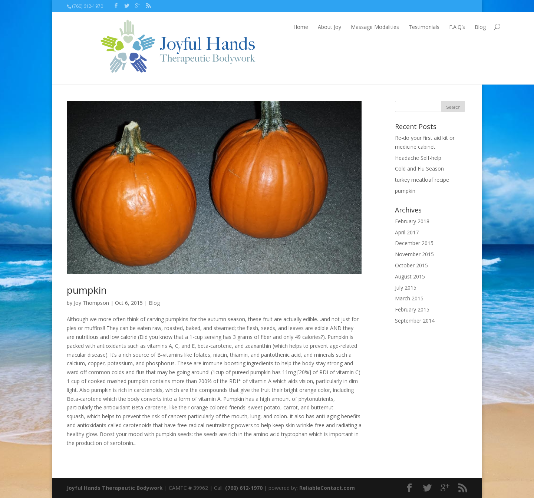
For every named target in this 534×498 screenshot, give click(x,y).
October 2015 (411, 265)
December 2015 (414, 243)
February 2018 (412, 221)
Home (267, 26)
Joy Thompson (91, 302)
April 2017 (407, 232)
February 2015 (412, 309)
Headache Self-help (418, 157)
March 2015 (409, 298)
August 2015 (410, 276)
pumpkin (87, 290)
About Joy (296, 26)
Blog (446, 26)
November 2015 (414, 254)
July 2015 (405, 287)
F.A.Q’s (424, 26)
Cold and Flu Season (419, 168)
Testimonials (390, 26)
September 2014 (415, 320)
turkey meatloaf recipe (422, 179)
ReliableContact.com (327, 487)
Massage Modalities (341, 26)
